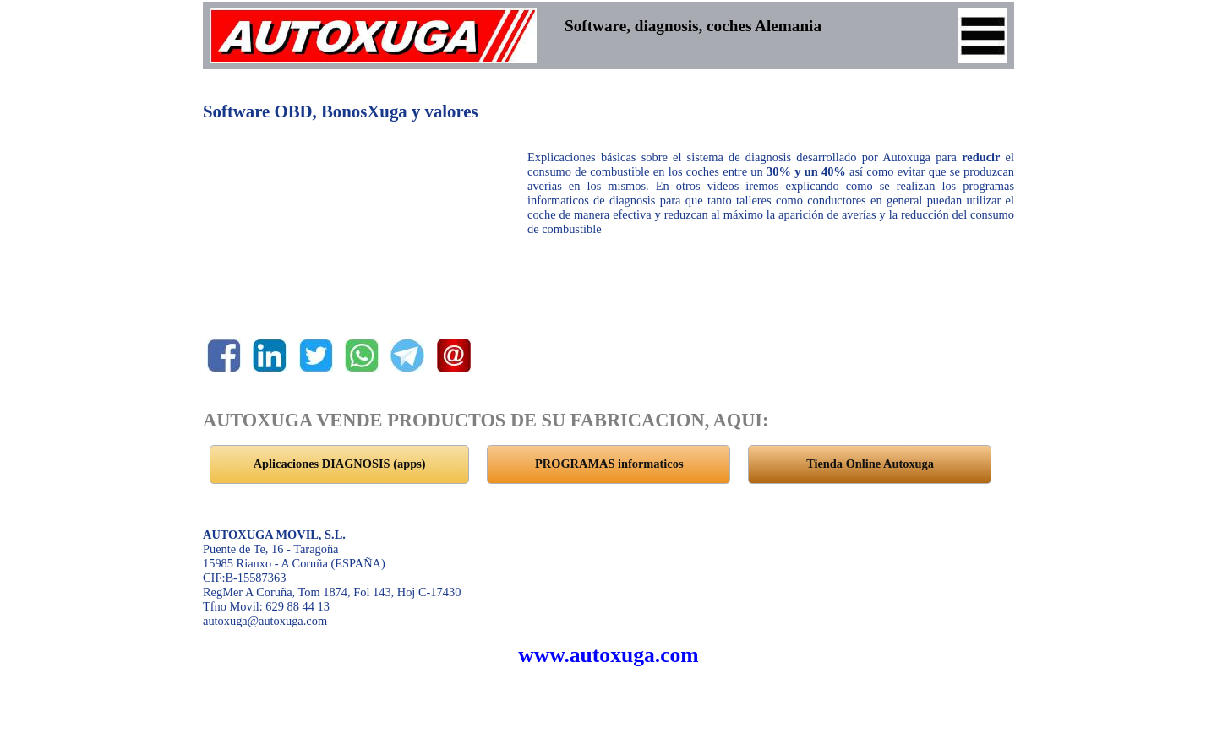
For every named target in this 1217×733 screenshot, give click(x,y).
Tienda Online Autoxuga (870, 463)
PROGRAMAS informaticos (609, 463)
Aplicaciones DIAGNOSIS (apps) (340, 463)
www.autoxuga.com (608, 655)
